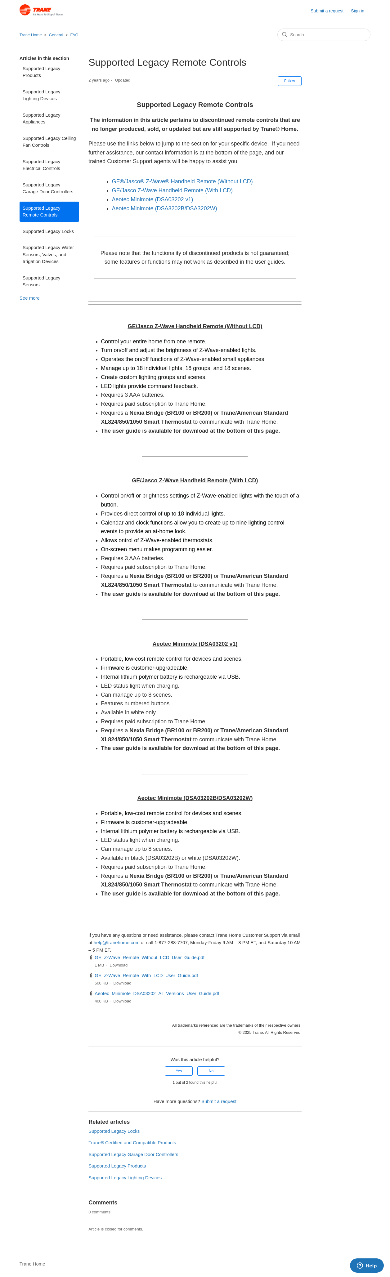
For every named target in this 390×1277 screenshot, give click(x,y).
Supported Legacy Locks (48, 231)
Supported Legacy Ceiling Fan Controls (49, 142)
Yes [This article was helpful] (179, 1071)
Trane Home (31, 35)
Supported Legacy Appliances (42, 118)
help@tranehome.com (117, 942)
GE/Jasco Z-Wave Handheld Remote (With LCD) (172, 190)
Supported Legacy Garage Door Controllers (48, 188)
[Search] (323, 35)
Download (119, 965)
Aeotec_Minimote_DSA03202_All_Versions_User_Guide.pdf (157, 993)
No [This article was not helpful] (211, 1071)
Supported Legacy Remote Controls (42, 211)
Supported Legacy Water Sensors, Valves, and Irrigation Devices (48, 254)
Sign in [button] (357, 10)
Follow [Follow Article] (289, 81)
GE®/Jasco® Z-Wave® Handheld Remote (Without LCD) (182, 181)
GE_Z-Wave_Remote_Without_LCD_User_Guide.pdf (149, 957)
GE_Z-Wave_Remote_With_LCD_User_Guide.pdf (146, 975)
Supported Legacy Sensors (42, 281)
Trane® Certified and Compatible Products (132, 1142)
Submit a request (327, 10)
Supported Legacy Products (42, 72)
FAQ (74, 35)
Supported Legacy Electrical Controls (42, 165)
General (56, 35)
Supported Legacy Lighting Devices (42, 95)
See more (30, 298)
